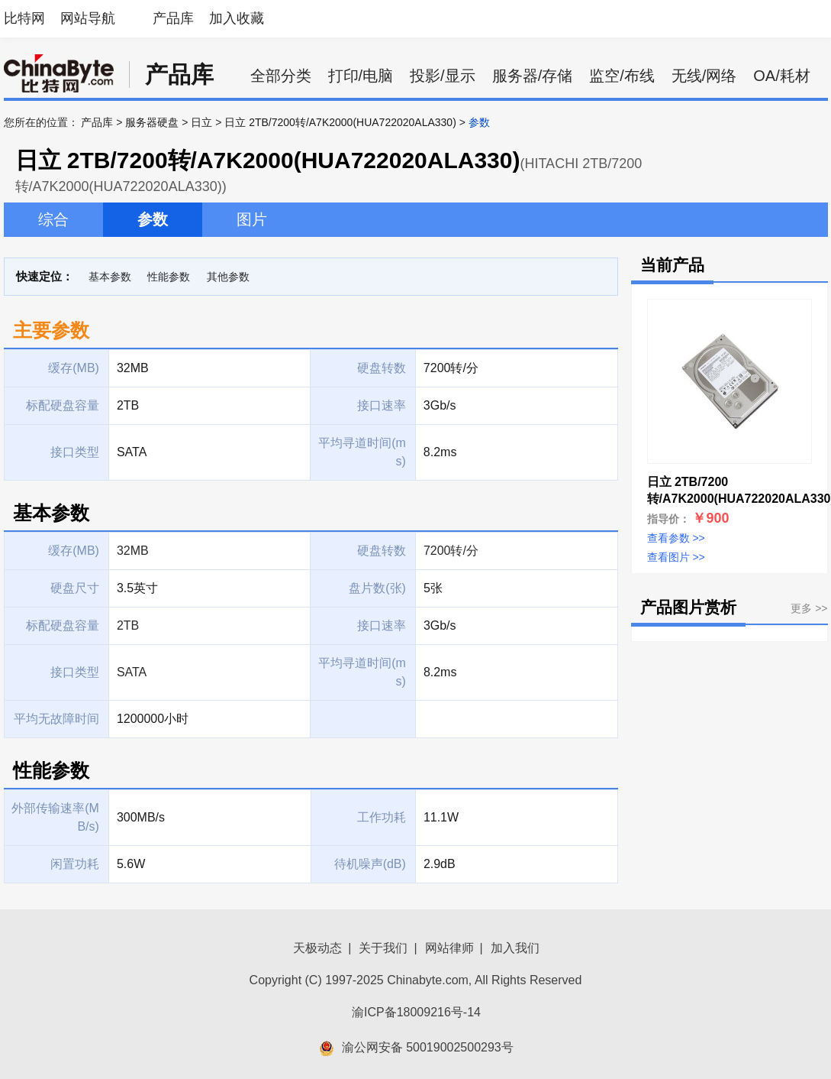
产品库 (173, 18)
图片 (252, 219)
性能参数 (168, 277)
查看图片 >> (676, 557)
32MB (133, 550)
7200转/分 (451, 550)
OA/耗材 (781, 75)
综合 (53, 219)
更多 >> (809, 608)
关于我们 (383, 947)
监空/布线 (622, 75)
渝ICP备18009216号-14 (416, 1012)
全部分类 (280, 75)
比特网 (24, 18)
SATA (132, 672)
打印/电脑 (361, 75)
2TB (128, 625)
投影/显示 (442, 75)
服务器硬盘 (152, 122)
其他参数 (228, 277)
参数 (152, 219)
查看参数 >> (676, 538)
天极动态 (317, 947)
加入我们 (515, 947)
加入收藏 (236, 18)
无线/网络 (704, 75)
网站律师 (449, 947)
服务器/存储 (532, 75)
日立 (201, 122)
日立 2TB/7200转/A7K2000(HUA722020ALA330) (340, 122)
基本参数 (110, 277)
